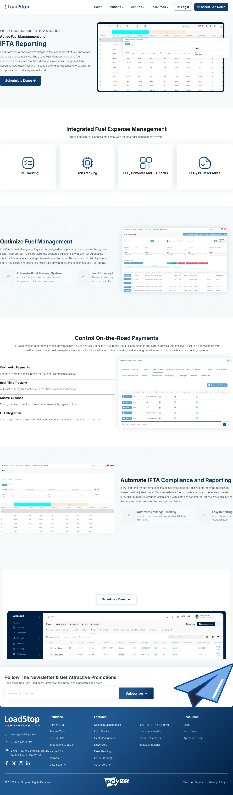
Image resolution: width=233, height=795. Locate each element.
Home (4, 30)
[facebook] (7, 763)
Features (16, 30)
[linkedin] (28, 763)
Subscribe (134, 693)
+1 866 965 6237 (21, 742)
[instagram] (21, 763)
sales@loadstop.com (23, 734)
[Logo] (22, 716)
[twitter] (14, 763)
